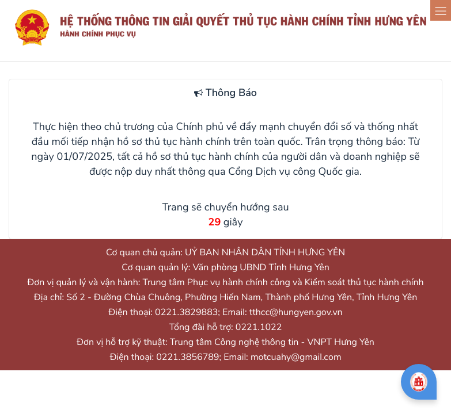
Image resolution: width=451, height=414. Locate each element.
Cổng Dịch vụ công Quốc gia (293, 172)
